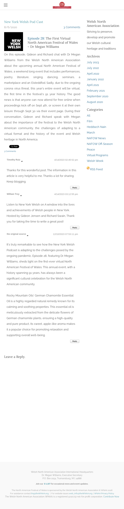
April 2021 (93, 85)
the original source (16, 234)
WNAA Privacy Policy (104, 493)
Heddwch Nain (96, 126)
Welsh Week (95, 160)
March (91, 132)
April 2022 (93, 73)
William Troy (13, 194)
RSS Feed (96, 169)
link (22, 161)
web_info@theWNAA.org (81, 493)
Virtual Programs (97, 155)
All (88, 115)
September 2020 (97, 96)
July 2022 (93, 68)
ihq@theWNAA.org (40, 493)
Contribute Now (111, 496)
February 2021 (96, 90)
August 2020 (95, 102)
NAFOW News (96, 138)
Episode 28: (36, 38)
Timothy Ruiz (13, 159)
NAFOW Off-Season (100, 143)
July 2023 (93, 62)
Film (90, 121)
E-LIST (47, 484)
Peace (91, 149)
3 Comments (72, 27)
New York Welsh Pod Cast (23, 22)
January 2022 (95, 79)
